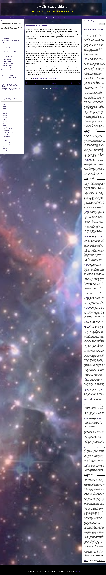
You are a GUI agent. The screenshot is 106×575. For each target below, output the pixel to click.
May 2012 (6, 140)
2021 (4, 110)
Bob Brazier (86, 296)
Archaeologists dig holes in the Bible (9, 47)
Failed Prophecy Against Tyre (8, 61)
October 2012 (7, 130)
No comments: (54, 78)
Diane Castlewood (88, 398)
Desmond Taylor (87, 159)
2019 (4, 113)
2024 (4, 104)
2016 (4, 119)
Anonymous (86, 290)
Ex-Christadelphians (51, 6)
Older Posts (75, 83)
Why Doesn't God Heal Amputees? (9, 51)
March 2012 (6, 144)
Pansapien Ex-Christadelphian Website (27, 17)
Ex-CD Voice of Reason (44, 17)
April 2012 (6, 142)
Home (5, 17)
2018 (4, 115)
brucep (85, 320)
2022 (4, 108)
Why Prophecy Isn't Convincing (8, 69)
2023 (4, 106)
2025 (4, 102)
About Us (12, 17)
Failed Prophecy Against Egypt (8, 59)
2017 (4, 117)
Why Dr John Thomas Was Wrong (8, 49)
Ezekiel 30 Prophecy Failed (7, 63)
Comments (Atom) (57, 88)
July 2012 (6, 134)
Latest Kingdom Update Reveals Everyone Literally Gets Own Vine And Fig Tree (10, 89)
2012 (4, 127)
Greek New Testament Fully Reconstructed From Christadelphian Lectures (11, 81)
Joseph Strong (87, 32)
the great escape (99, 447)
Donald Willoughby (88, 325)
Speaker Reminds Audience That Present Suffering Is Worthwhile (10, 92)
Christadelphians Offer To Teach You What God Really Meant (11, 78)
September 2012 (8, 132)
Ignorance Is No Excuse (36, 26)
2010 (4, 148)
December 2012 (7, 128)
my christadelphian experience (92, 405)
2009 (4, 150)
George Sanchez (87, 91)
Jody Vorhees (87, 378)
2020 (4, 112)
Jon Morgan (86, 56)
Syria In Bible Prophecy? (6, 65)
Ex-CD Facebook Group (68, 17)
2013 (4, 125)
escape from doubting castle (93, 325)
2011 (4, 146)
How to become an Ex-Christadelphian (86, 17)
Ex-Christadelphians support (7, 42)
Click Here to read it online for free (12, 30)
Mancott (86, 210)
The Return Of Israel (6, 67)
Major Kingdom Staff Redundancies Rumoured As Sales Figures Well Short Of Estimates (10, 85)
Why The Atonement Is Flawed (8, 44)
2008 (4, 152)
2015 (4, 121)
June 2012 (6, 136)
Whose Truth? (56, 17)
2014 (4, 123)
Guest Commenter (88, 404)
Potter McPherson (88, 132)
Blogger (77, 571)
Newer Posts (31, 83)
